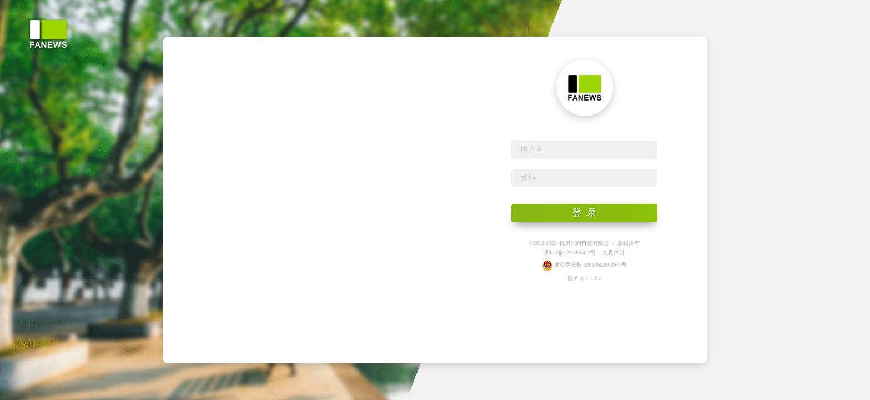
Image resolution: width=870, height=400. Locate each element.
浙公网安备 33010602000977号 (584, 265)
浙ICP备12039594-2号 (570, 252)
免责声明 (613, 252)
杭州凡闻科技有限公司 (587, 243)
